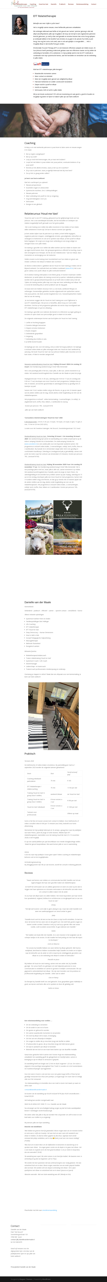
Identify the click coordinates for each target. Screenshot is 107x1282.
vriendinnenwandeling (49, 1210)
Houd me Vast (43, 4)
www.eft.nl (69, 268)
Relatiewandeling (82, 4)
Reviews (71, 4)
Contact (93, 4)
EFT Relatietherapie (20, 4)
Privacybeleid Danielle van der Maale (23, 1267)
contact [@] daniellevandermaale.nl (23, 1240)
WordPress (46, 1279)
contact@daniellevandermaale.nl (36, 1090)
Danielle (53, 4)
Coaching (33, 4)
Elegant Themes (26, 1279)
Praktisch (62, 4)
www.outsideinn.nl (31, 444)
